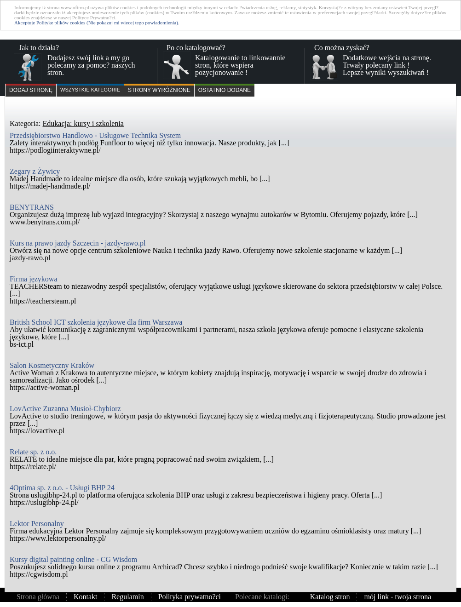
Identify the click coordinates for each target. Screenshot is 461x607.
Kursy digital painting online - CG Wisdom (73, 559)
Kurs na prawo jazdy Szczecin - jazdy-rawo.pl (77, 243)
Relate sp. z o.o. (33, 452)
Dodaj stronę (30, 90)
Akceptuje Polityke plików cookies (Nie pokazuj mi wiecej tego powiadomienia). (96, 22)
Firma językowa (34, 279)
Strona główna (38, 597)
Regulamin (127, 597)
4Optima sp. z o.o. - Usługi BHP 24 (62, 488)
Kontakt (86, 597)
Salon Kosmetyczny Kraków (52, 365)
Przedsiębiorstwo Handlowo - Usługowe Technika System (95, 135)
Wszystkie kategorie (90, 89)
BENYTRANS (32, 207)
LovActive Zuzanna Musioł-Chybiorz (65, 408)
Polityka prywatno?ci (189, 597)
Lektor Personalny (37, 523)
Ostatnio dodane (224, 90)
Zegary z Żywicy (35, 171)
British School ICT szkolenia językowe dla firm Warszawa (96, 322)
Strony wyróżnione (159, 90)
